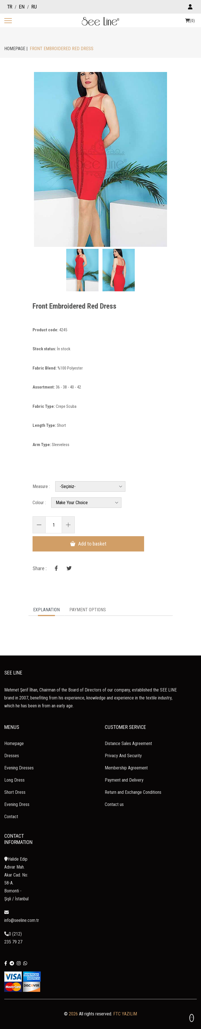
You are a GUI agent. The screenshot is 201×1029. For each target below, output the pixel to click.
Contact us (114, 803)
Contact (11, 815)
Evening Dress (16, 803)
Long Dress (14, 779)
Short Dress (14, 791)
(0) (190, 20)
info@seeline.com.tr (21, 915)
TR (9, 7)
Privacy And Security (123, 754)
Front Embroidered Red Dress (82, 307)
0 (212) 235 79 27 (13, 936)
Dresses (11, 754)
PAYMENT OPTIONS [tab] (87, 608)
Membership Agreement (126, 766)
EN (22, 7)
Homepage (14, 742)
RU (34, 7)
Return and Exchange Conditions (133, 791)
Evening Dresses (19, 766)
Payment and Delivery (124, 779)
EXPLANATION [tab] (46, 608)
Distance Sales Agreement (128, 742)
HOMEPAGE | (15, 48)
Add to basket (79, 542)
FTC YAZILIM (125, 1012)
